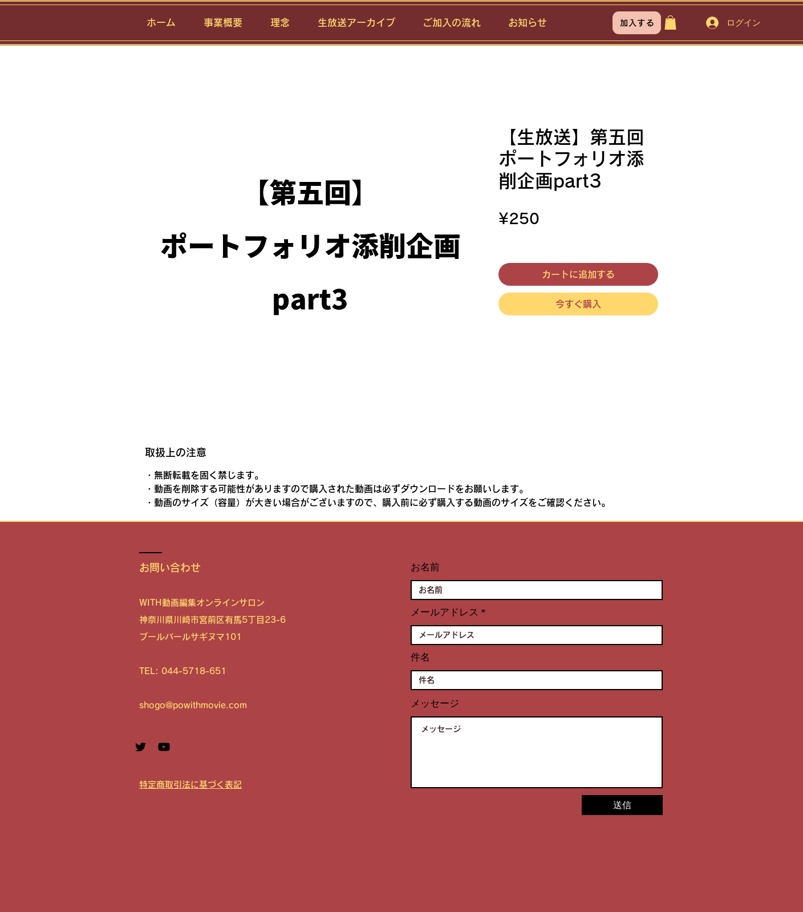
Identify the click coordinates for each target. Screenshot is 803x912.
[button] (670, 22)
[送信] (622, 805)
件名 (420, 657)
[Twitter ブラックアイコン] (140, 747)
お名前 (425, 567)
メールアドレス (444, 612)
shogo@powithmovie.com (193, 705)
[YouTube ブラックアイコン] (164, 747)
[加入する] (637, 22)
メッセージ (435, 703)
